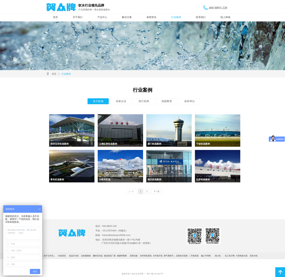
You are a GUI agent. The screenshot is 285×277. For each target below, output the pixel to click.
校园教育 (167, 101)
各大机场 (98, 101)
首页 (54, 74)
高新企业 (121, 101)
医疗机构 (144, 101)
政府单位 (189, 101)
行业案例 (66, 74)
